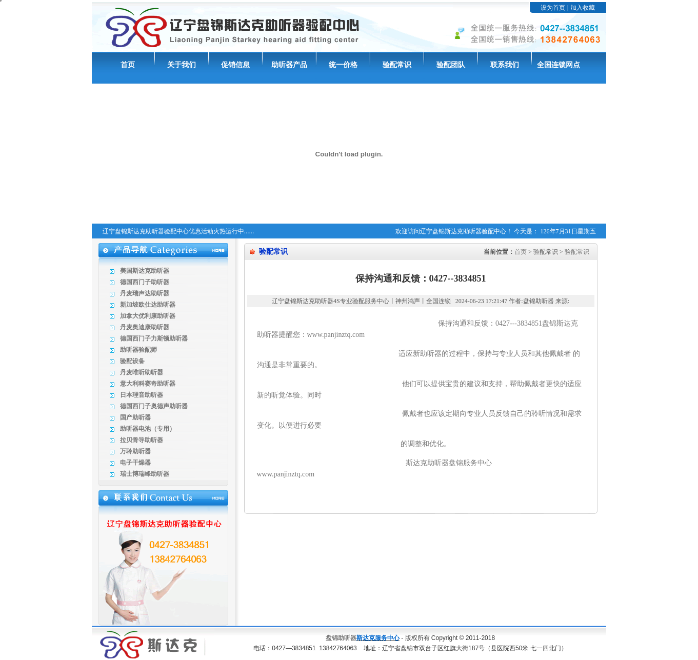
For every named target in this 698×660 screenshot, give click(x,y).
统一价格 (343, 65)
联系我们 (504, 65)
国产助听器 (135, 417)
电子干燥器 (135, 462)
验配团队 (450, 65)
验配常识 (397, 65)
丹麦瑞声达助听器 (144, 293)
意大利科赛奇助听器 (147, 383)
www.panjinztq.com (336, 334)
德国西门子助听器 (144, 282)
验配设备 (132, 361)
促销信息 (235, 65)
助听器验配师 (138, 349)
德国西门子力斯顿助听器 (154, 338)
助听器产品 (289, 65)
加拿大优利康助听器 (147, 315)
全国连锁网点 (558, 65)
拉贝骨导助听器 (141, 440)
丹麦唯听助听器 (141, 372)
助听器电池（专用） (147, 428)
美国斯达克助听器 (144, 270)
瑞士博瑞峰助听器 (144, 473)
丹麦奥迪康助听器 (144, 327)
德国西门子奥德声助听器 (154, 406)
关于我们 (181, 65)
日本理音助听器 (141, 394)
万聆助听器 (135, 451)
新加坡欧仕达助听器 (147, 304)
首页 (128, 65)
